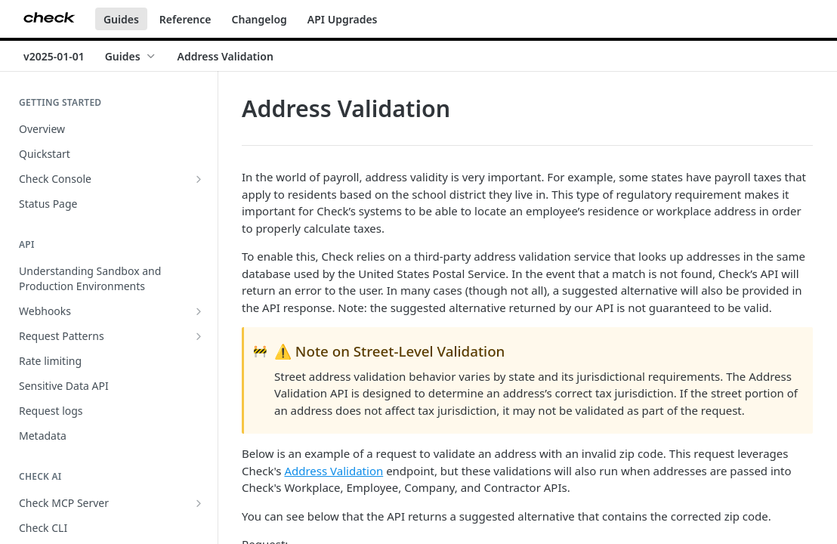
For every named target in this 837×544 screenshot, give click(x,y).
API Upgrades (342, 19)
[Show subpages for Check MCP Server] (199, 503)
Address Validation (333, 470)
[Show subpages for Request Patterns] (199, 336)
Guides (121, 19)
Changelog (259, 19)
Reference (185, 19)
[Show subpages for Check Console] (199, 179)
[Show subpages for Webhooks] (199, 311)
